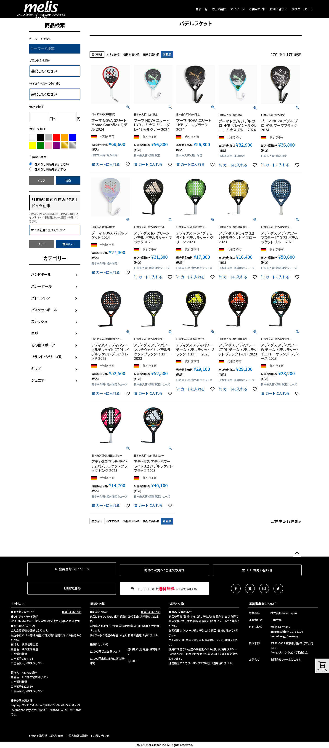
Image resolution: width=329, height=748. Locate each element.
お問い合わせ (278, 9)
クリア (41, 180)
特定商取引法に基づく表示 (47, 735)
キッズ (36, 368)
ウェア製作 (219, 9)
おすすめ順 (112, 54)
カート (309, 9)
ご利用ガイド (257, 9)
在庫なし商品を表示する (47, 169)
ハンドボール (41, 274)
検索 (68, 180)
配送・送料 (97, 603)
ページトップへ (297, 553)
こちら (216, 640)
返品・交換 (177, 603)
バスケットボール (44, 309)
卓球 (34, 333)
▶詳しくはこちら (71, 612)
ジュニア (38, 380)
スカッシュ (39, 321)
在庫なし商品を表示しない (49, 164)
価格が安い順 (131, 54)
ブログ (296, 9)
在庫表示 (68, 244)
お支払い (18, 603)
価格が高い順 (151, 54)
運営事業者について (262, 603)
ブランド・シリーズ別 (46, 356)
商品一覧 (201, 9)
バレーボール (41, 286)
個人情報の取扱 (78, 735)
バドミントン (40, 298)
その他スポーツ (43, 345)
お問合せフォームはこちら (286, 659)
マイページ (238, 9)
